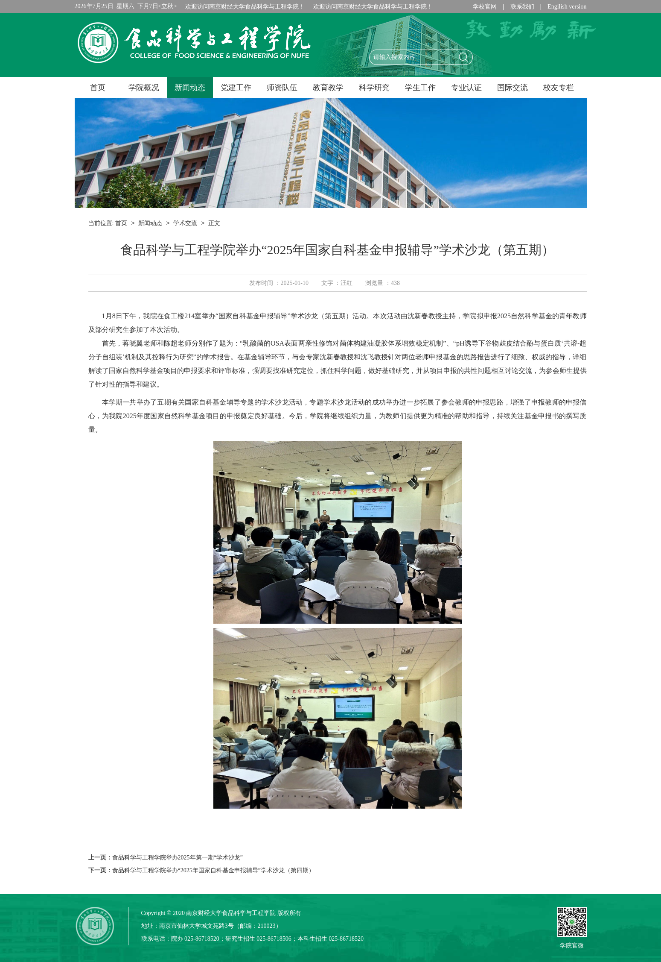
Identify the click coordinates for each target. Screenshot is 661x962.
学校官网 (485, 6)
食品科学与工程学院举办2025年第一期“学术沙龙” (177, 857)
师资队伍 (282, 87)
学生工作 (420, 87)
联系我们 (522, 6)
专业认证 (466, 87)
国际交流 (512, 87)
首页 (97, 87)
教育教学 (328, 87)
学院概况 (143, 87)
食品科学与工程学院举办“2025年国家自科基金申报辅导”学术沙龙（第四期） (213, 870)
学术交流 (185, 223)
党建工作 (236, 87)
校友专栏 (558, 87)
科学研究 (374, 87)
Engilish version (566, 6)
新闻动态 (190, 87)
